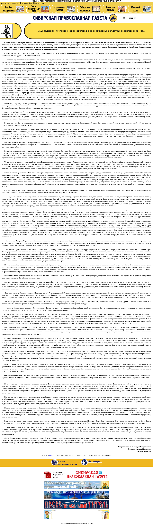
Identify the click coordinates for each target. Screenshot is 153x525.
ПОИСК (52, 455)
